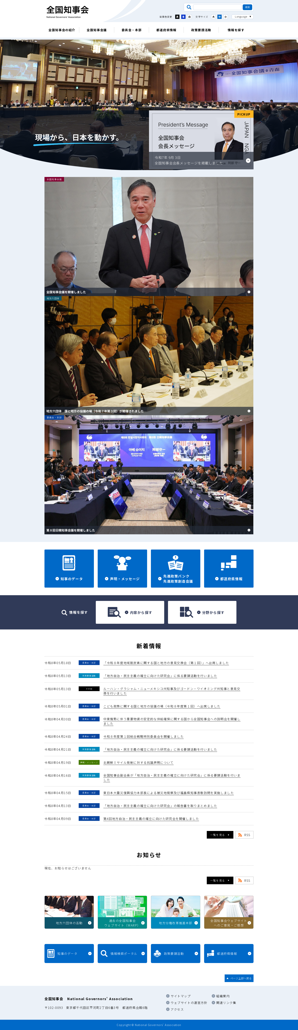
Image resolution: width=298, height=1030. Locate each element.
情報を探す (236, 30)
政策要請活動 (201, 30)
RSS (247, 834)
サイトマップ (181, 996)
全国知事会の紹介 (61, 30)
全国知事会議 (97, 30)
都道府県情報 (166, 30)
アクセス (177, 1009)
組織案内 (223, 996)
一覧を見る (217, 835)
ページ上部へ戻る (241, 978)
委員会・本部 (132, 30)
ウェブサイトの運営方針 (189, 1002)
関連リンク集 (226, 1002)
